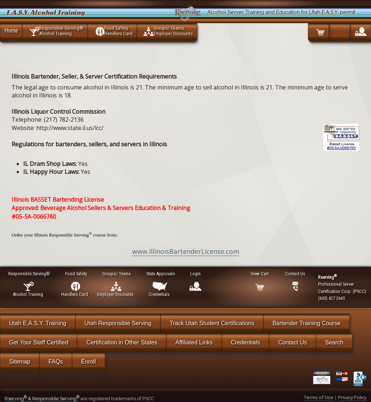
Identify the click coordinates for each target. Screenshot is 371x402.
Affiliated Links (194, 342)
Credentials (245, 342)
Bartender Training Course (306, 323)
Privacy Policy (352, 397)
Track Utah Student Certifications (212, 323)
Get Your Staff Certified (38, 342)
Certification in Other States (121, 342)
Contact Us (292, 342)
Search (334, 342)
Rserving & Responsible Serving (42, 398)
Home (11, 30)
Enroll (88, 362)
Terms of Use (318, 397)
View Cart (260, 273)
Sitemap (19, 362)
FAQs (56, 362)
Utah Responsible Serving (117, 323)
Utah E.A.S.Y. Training (37, 323)
